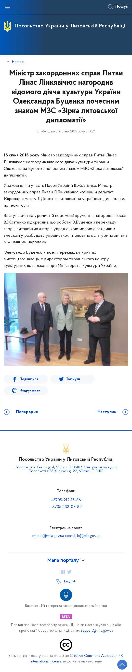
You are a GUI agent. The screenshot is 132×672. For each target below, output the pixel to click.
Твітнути (73, 379)
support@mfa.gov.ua (97, 631)
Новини (18, 62)
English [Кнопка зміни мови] (70, 581)
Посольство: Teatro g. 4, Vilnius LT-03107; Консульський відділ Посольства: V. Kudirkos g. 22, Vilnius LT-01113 (66, 469)
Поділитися (29, 379)
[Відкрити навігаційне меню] (7, 7)
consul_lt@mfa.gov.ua (82, 536)
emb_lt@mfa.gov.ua (48, 536)
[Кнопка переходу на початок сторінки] (122, 665)
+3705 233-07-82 (66, 507)
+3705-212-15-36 (66, 500)
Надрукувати (30, 390)
